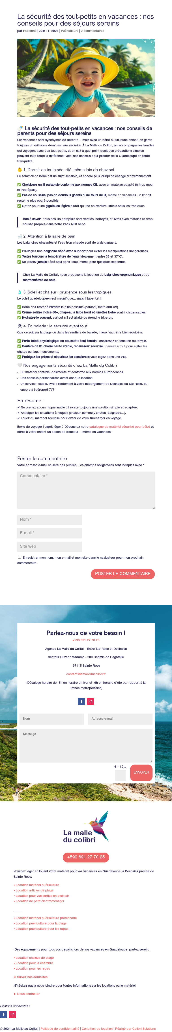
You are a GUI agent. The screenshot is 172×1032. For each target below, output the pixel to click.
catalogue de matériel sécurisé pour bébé (119, 427)
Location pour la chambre (33, 963)
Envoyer (141, 772)
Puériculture (69, 31)
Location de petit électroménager (39, 901)
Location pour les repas (32, 968)
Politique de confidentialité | (61, 1029)
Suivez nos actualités (30, 977)
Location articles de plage (33, 890)
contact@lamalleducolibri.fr (85, 674)
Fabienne (30, 31)
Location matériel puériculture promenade (45, 918)
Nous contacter (27, 994)
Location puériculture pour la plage (40, 923)
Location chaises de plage (34, 958)
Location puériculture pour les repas (41, 929)
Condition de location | (98, 1029)
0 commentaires (92, 31)
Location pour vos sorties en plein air (41, 896)
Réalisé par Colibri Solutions (135, 1029)
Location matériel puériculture (36, 885)
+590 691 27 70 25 (86, 640)
